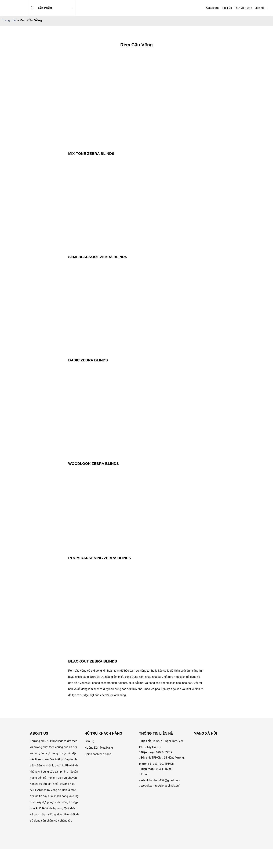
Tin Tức (227, 7)
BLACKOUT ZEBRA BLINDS (92, 661)
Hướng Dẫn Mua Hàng (99, 747)
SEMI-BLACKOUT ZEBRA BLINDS (97, 257)
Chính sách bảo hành (98, 754)
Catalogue (213, 7)
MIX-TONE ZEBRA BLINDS (91, 154)
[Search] (268, 8)
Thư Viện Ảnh (243, 7)
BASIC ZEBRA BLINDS (88, 360)
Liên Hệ (259, 7)
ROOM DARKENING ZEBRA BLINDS (99, 558)
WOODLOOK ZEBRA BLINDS (93, 464)
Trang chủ (9, 20)
